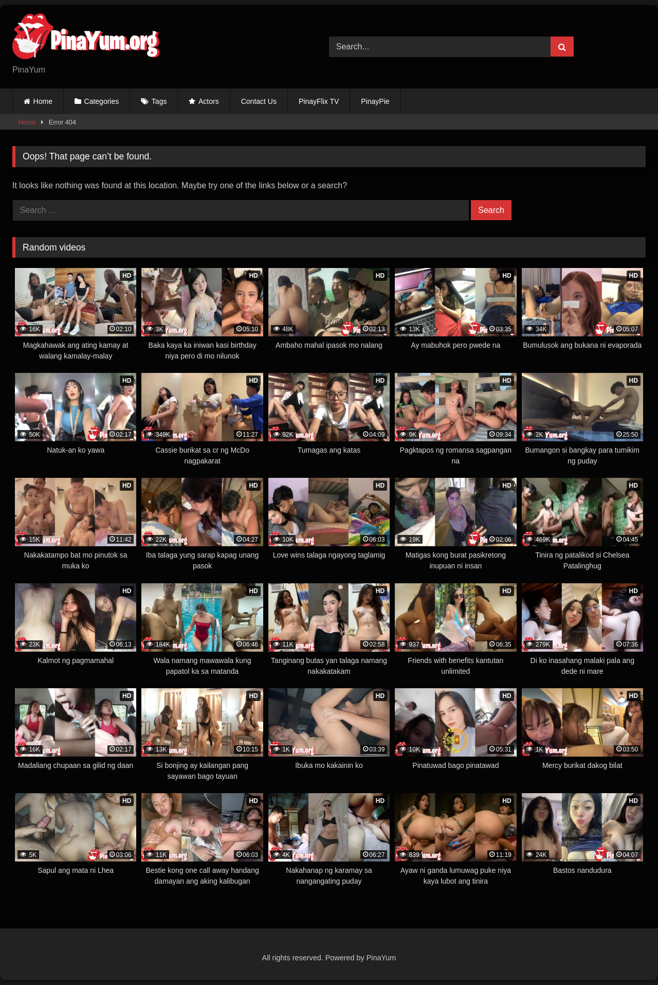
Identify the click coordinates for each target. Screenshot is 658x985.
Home (42, 101)
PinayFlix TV (319, 101)
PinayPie (375, 101)
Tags (159, 101)
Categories (101, 101)
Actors (208, 101)
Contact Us (259, 101)
